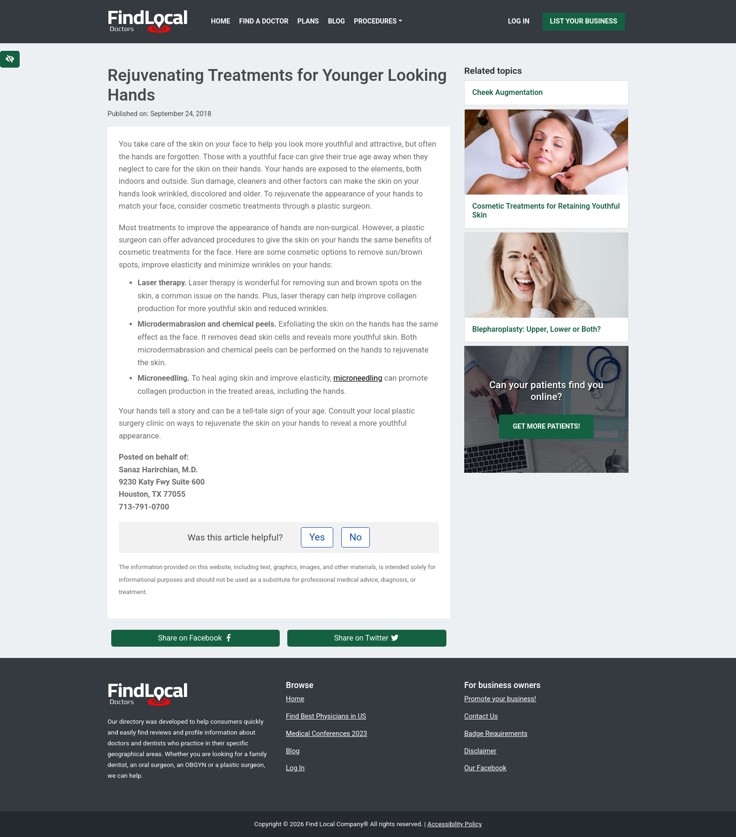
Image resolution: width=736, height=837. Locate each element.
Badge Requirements (496, 733)
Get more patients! (546, 426)
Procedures (375, 21)
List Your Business (583, 21)
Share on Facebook (195, 638)
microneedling (357, 378)
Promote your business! (500, 699)
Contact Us (481, 716)
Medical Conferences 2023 (326, 733)
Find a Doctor (264, 21)
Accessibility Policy (455, 824)
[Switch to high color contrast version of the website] (10, 59)
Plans (308, 21)
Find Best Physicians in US (326, 716)
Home (220, 21)
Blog (336, 21)
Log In (518, 21)
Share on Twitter (367, 638)
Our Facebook (485, 768)
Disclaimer (480, 751)
